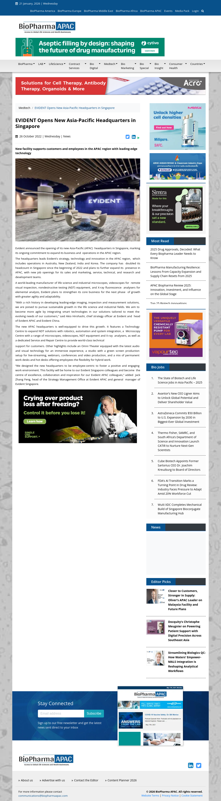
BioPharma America (42, 11)
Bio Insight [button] (159, 66)
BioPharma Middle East (98, 11)
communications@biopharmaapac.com (43, 796)
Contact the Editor (85, 780)
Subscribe (94, 713)
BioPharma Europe (69, 11)
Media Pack (182, 11)
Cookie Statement (192, 795)
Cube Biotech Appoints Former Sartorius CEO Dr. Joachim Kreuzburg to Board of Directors (179, 465)
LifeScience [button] (56, 64)
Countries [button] (196, 64)
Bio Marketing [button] (127, 66)
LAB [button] (40, 64)
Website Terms (150, 795)
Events (168, 11)
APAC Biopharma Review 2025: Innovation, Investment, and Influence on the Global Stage (175, 290)
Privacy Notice (170, 795)
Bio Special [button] (144, 66)
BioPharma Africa (127, 11)
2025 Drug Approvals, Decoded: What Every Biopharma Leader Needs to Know (175, 254)
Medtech (24, 108)
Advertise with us (52, 780)
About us (25, 780)
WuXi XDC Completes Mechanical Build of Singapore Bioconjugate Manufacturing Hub (180, 509)
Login (195, 11)
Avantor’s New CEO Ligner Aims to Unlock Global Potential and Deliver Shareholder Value (179, 397)
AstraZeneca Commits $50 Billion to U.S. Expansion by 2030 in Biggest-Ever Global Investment (180, 417)
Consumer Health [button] (176, 66)
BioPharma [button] (25, 64)
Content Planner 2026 (121, 780)
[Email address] (61, 713)
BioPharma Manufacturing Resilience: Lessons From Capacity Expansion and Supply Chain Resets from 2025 (175, 272)
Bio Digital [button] (94, 66)
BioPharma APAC (150, 11)
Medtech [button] (109, 64)
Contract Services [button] (74, 66)
